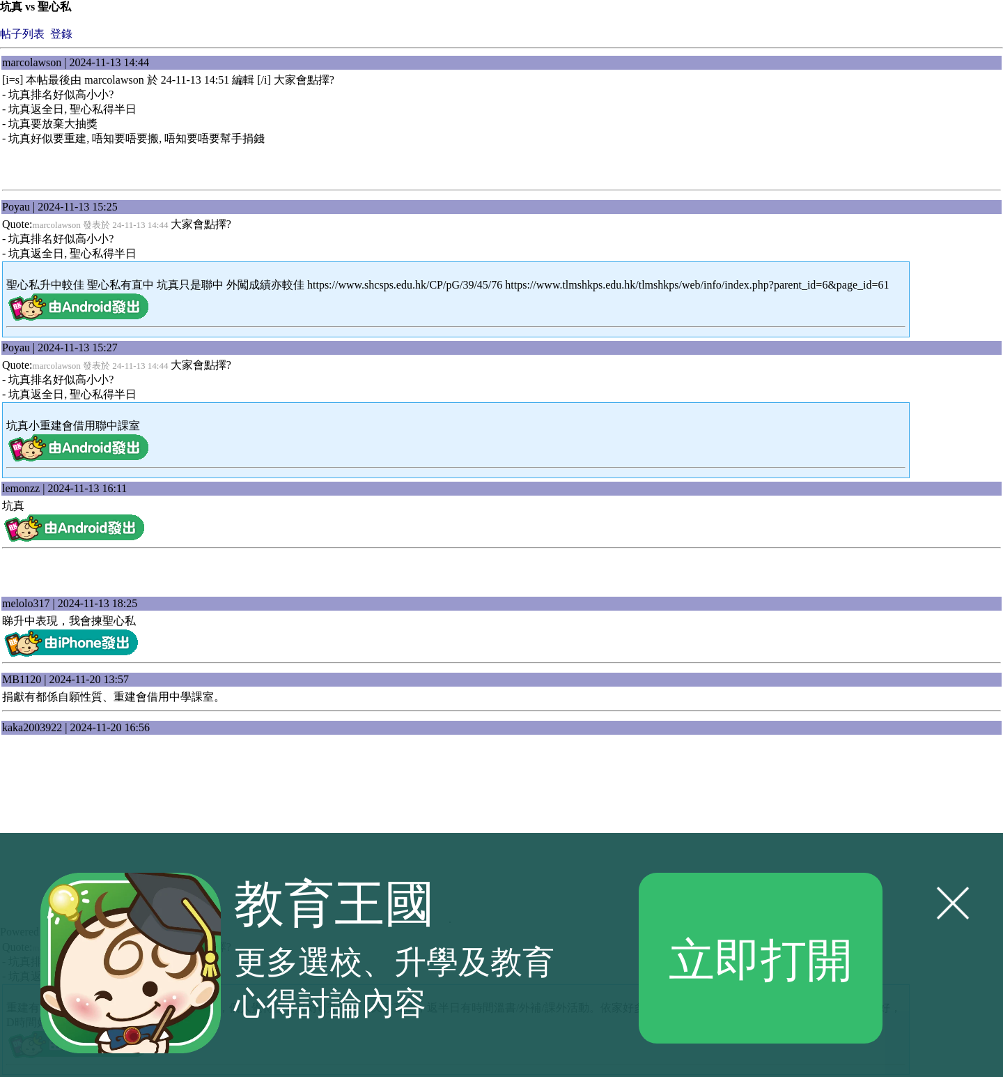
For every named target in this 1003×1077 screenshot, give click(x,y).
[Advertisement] (501, 575)
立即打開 (761, 957)
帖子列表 (22, 34)
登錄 (61, 34)
